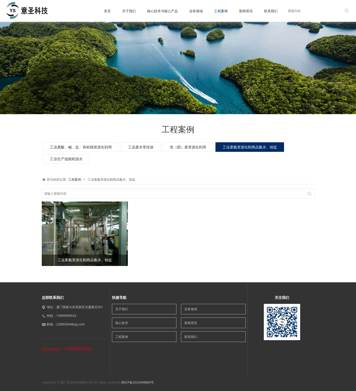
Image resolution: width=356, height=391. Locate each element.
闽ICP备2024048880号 (137, 382)
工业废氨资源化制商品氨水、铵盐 (249, 147)
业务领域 (196, 11)
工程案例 (221, 11)
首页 (107, 11)
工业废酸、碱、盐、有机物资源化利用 (81, 147)
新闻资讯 (246, 11)
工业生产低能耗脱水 (66, 158)
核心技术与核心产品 (162, 11)
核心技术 (121, 323)
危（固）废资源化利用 (188, 147)
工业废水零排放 (140, 147)
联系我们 (271, 11)
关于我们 (129, 11)
